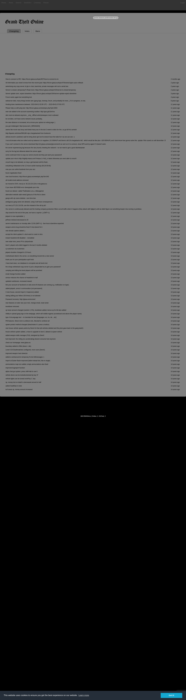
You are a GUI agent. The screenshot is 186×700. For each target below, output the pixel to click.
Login (182, 2)
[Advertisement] (93, 52)
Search (18, 2)
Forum (45, 2)
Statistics (27, 2)
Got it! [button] (171, 695)
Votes (11, 2)
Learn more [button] (83, 695)
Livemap (37, 2)
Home (3, 2)
